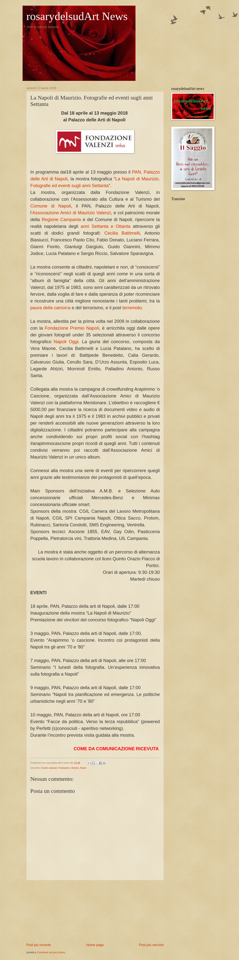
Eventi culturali (49, 767)
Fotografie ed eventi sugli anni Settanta (69, 185)
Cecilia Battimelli (122, 233)
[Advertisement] (95, 911)
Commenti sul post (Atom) (51, 952)
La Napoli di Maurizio (136, 178)
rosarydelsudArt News (77, 16)
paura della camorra (50, 307)
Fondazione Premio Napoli (72, 328)
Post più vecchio (151, 945)
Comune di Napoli (50, 205)
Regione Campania (61, 219)
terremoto (132, 307)
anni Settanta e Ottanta (105, 226)
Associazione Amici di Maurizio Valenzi (71, 212)
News (83, 767)
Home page (95, 945)
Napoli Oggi (66, 341)
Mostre (75, 767)
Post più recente (38, 945)
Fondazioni (64, 767)
